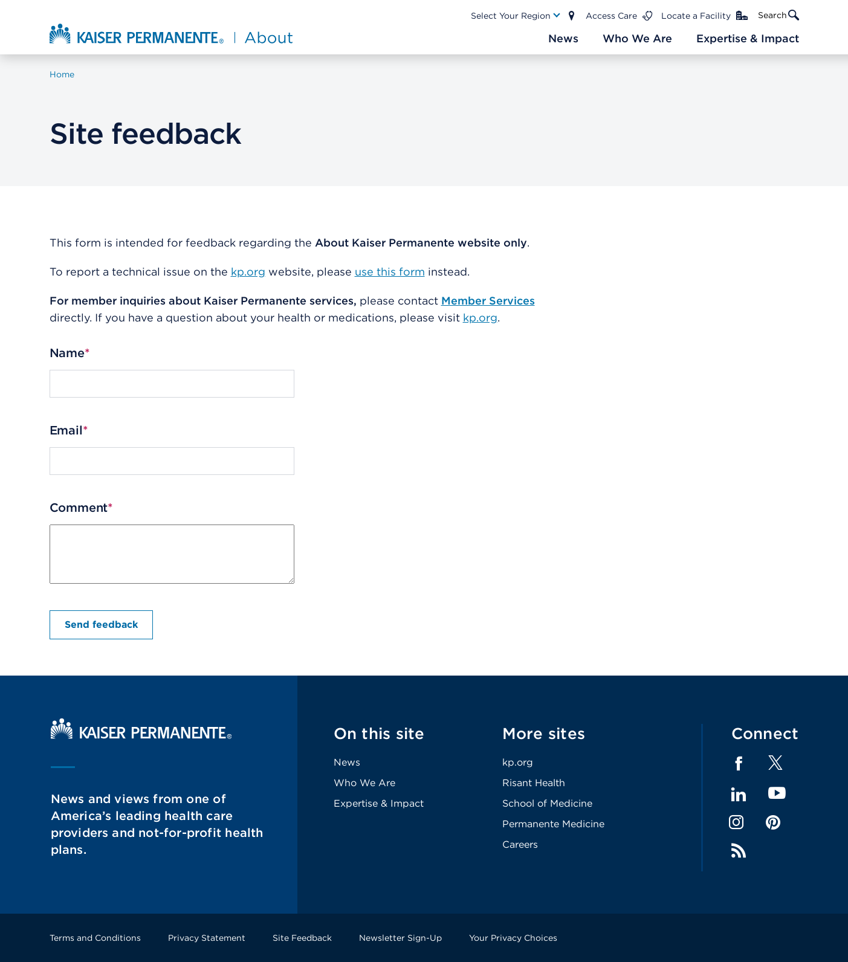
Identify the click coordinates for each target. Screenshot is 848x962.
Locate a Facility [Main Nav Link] (696, 16)
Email (66, 430)
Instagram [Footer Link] (736, 822)
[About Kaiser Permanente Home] (173, 33)
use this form (390, 271)
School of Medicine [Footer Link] (547, 803)
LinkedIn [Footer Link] (738, 794)
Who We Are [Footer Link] (364, 783)
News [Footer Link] (347, 762)
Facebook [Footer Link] (738, 764)
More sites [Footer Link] (544, 733)
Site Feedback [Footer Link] (302, 938)
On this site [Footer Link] (379, 733)
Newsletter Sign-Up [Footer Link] (400, 938)
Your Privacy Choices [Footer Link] (513, 938)
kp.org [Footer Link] (517, 762)
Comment (79, 507)
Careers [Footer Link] (520, 844)
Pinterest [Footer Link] (773, 822)
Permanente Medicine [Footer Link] (553, 824)
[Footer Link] (775, 766)
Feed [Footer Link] (738, 851)
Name (67, 353)
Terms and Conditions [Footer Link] (95, 938)
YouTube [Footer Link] (777, 793)
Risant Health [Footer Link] (533, 783)
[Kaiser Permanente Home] (141, 735)
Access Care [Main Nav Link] (611, 16)
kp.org (248, 271)
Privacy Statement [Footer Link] (206, 938)
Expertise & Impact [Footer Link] (379, 803)
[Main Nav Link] (516, 15)
